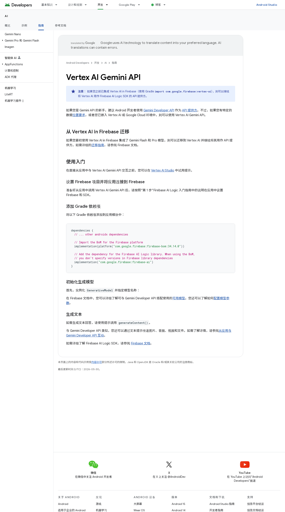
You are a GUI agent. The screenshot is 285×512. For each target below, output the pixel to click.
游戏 (98, 504)
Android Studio (266, 5)
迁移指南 (97, 145)
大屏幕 (138, 504)
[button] (26, 40)
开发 (96, 62)
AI (6, 16)
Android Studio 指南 (222, 504)
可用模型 (178, 298)
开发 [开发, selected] (100, 5)
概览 (7, 25)
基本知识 (47, 5)
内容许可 (96, 362)
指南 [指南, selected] (41, 25)
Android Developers (77, 62)
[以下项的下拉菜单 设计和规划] (87, 4)
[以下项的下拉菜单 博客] (166, 4)
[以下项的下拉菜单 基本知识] (58, 4)
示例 (24, 25)
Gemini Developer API (158, 110)
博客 (158, 5)
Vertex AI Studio (162, 171)
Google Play (127, 5)
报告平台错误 (255, 504)
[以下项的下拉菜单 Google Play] (140, 4)
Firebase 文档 (140, 343)
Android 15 (178, 504)
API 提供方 (189, 110)
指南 (114, 62)
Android (63, 504)
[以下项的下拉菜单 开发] (108, 4)
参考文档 (60, 25)
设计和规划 (75, 5)
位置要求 (78, 115)
